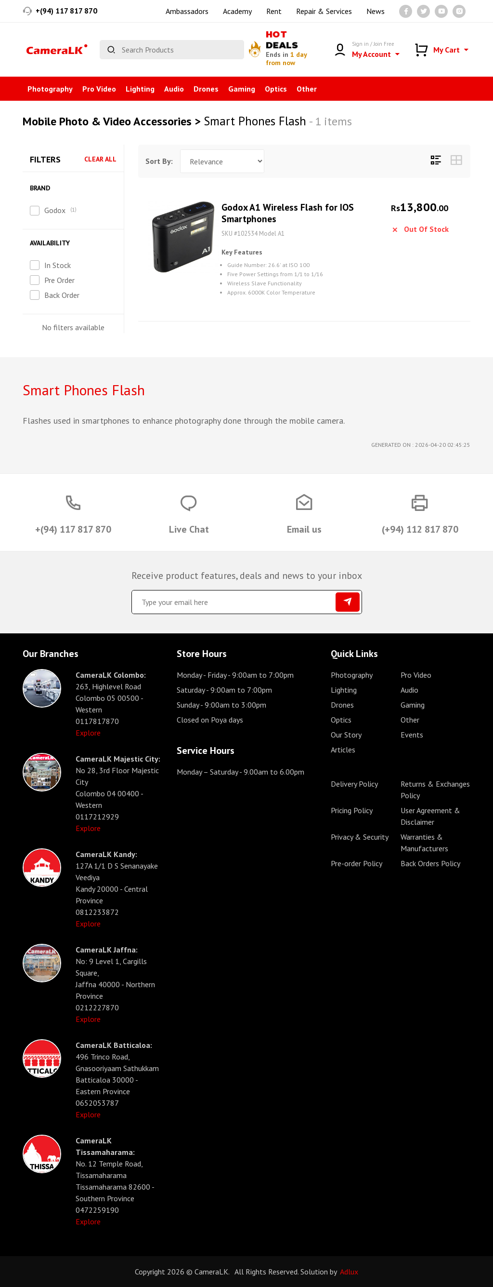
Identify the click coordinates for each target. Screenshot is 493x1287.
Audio (174, 89)
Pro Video (99, 89)
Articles (343, 749)
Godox (54, 210)
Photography (50, 89)
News (375, 11)
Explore (88, 732)
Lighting (140, 89)
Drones (206, 89)
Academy (237, 11)
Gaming (241, 89)
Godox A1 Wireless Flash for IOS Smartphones (301, 213)
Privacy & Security (360, 837)
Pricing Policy (352, 810)
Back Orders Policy (430, 863)
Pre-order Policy (356, 863)
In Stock (57, 265)
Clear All (100, 159)
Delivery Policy (354, 784)
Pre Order (59, 280)
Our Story (346, 734)
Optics (276, 89)
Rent (274, 11)
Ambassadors (187, 11)
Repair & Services (324, 11)
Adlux (349, 1271)
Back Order (61, 295)
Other (307, 89)
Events (412, 734)
